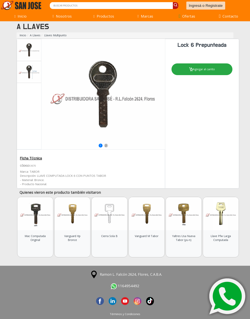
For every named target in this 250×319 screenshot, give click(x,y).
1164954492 (125, 285)
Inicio (23, 35)
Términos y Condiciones (125, 314)
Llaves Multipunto (55, 35)
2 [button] (106, 145)
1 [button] (100, 145)
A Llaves (35, 35)
